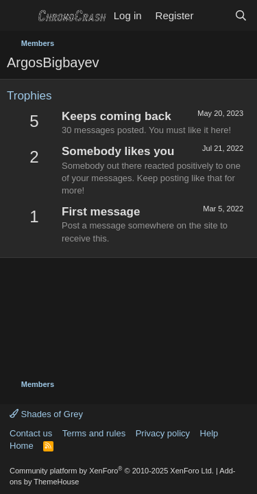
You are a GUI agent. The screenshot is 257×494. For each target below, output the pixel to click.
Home (22, 445)
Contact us (31, 433)
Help (209, 433)
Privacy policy (163, 433)
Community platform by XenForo (112, 471)
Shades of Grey (46, 414)
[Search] (241, 15)
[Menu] (19, 16)
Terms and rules (93, 433)
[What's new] (213, 15)
